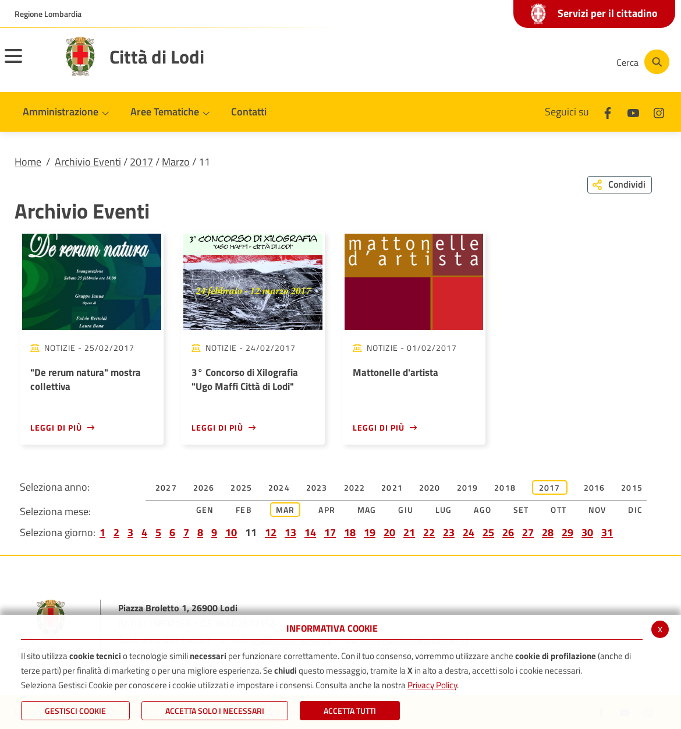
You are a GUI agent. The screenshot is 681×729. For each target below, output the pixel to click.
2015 (632, 487)
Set (521, 509)
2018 (505, 487)
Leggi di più (56, 427)
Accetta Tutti (350, 711)
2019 (467, 487)
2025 (241, 487)
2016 (594, 487)
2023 (317, 487)
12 (270, 532)
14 (310, 532)
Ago (482, 509)
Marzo (176, 162)
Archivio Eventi (88, 162)
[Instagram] (561, 62)
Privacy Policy (432, 685)
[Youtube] (526, 62)
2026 (204, 487)
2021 (392, 487)
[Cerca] (641, 62)
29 (567, 532)
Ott (558, 509)
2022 (355, 487)
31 (607, 532)
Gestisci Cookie (75, 711)
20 (389, 532)
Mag (367, 509)
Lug (443, 509)
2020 (430, 487)
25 (488, 532)
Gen (205, 509)
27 (528, 532)
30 (587, 532)
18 (350, 532)
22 (429, 532)
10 (231, 532)
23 (449, 532)
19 (369, 532)
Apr (326, 509)
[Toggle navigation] (28, 63)
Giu (405, 509)
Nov (597, 509)
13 (290, 532)
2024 (279, 487)
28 (548, 532)
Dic (635, 509)
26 (508, 532)
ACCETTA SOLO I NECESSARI (214, 711)
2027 (166, 487)
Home (28, 162)
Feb (244, 509)
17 (330, 532)
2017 (141, 162)
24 (468, 532)
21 (409, 532)
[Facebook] (491, 62)
